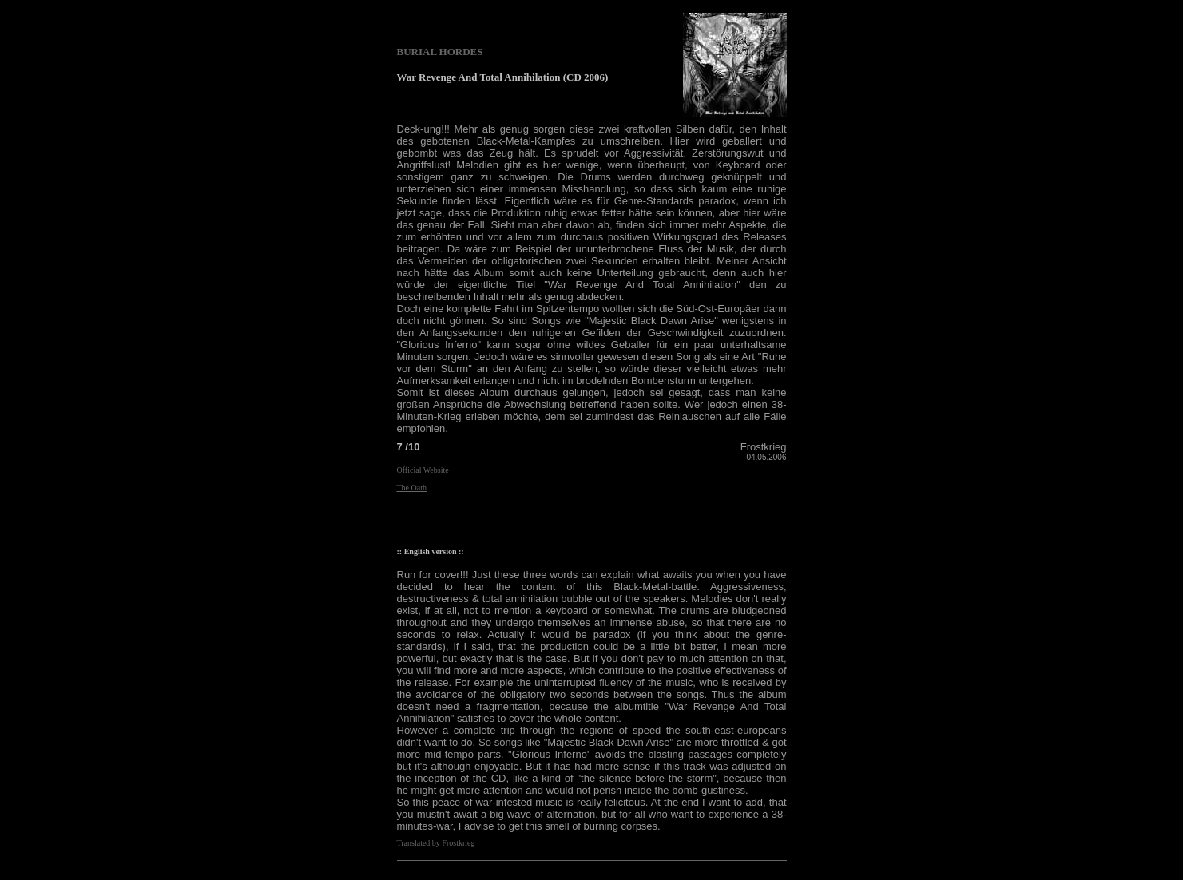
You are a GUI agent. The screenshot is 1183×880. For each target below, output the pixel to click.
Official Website (423, 470)
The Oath (412, 487)
